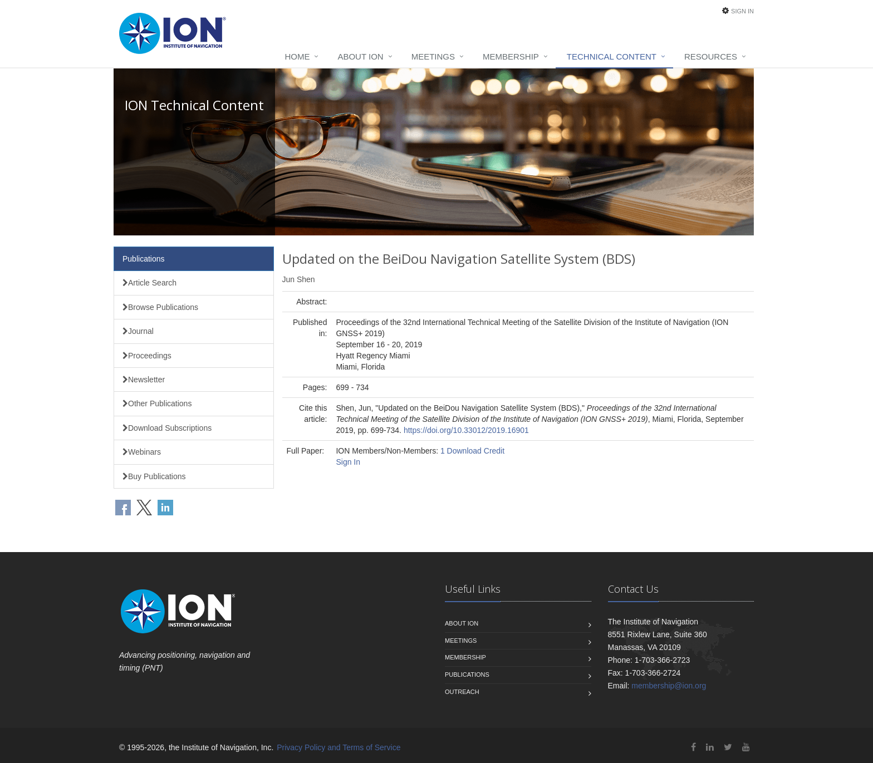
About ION (360, 56)
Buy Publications (154, 476)
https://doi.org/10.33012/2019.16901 (466, 430)
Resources (710, 56)
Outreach (462, 691)
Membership (511, 56)
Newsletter (143, 379)
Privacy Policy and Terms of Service (338, 747)
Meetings (433, 56)
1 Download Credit (472, 450)
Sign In (742, 11)
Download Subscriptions (167, 428)
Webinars (141, 451)
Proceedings (146, 355)
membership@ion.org (668, 685)
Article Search (149, 282)
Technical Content (611, 56)
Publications (143, 258)
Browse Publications (160, 307)
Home (297, 56)
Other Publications (157, 403)
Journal (138, 331)
